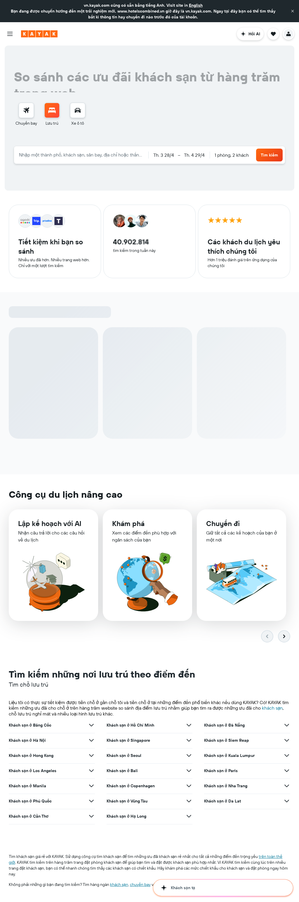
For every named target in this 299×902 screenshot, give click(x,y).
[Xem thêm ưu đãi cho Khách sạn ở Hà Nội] (91, 740)
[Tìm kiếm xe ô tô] (77, 110)
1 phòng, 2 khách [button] (232, 155)
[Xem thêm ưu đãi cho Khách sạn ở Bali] (188, 770)
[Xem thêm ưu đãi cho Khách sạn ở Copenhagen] (188, 785)
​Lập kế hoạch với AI (49, 523)
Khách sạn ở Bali (122, 770)
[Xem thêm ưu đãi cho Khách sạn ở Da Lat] (286, 801)
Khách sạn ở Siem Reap (226, 740)
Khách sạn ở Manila (27, 785)
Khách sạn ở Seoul (124, 755)
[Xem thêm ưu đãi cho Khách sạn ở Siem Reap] (286, 740)
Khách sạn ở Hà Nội (27, 740)
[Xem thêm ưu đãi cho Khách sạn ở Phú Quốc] (91, 801)
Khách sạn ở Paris (221, 770)
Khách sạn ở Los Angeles (32, 770)
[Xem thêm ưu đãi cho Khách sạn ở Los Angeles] (91, 770)
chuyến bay (140, 884)
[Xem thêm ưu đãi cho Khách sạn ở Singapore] (188, 740)
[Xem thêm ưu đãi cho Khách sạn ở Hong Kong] (91, 755)
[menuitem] (26, 114)
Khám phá (128, 523)
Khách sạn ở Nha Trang (225, 785)
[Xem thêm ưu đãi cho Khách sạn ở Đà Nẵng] (286, 725)
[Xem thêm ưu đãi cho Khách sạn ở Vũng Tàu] (188, 801)
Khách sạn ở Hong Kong (31, 755)
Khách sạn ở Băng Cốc (30, 725)
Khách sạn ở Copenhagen (131, 785)
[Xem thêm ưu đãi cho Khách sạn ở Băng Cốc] (91, 725)
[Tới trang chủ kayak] (39, 33)
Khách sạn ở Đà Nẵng (224, 725)
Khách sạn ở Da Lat (222, 801)
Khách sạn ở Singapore (128, 740)
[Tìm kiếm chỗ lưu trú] (52, 110)
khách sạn (272, 708)
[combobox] (81, 154)
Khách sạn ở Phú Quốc (30, 801)
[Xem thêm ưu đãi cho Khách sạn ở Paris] (286, 770)
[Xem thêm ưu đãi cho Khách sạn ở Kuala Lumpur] (286, 755)
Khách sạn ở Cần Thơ (28, 816)
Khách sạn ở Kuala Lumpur (229, 755)
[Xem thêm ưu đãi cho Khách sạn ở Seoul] (188, 755)
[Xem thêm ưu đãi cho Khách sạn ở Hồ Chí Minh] (188, 725)
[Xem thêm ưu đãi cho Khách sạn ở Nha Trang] (286, 785)
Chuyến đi (223, 523)
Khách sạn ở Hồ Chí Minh (130, 725)
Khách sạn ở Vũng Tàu (127, 801)
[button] (292, 11)
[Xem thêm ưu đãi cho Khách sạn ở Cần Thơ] (91, 816)
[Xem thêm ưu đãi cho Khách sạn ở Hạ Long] (188, 816)
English (196, 5)
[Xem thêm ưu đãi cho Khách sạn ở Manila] (91, 785)
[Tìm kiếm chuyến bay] (26, 110)
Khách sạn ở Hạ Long (126, 816)
